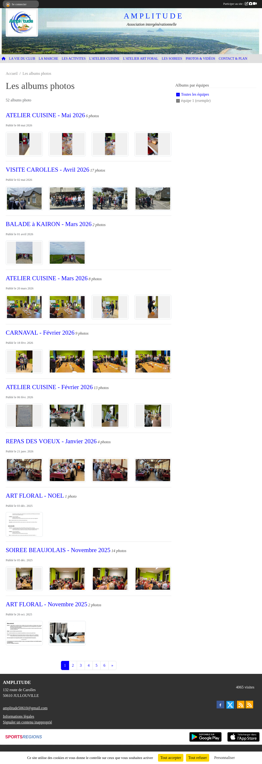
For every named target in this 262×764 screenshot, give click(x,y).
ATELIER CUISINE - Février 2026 (49, 387)
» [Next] (112, 665)
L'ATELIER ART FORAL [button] (140, 58)
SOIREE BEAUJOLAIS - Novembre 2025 (58, 550)
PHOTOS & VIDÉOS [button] (200, 58)
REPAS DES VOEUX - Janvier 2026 (51, 441)
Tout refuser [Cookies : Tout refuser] (197, 758)
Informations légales (18, 716)
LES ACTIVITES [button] (74, 58)
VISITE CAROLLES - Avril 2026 (47, 169)
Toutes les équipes (195, 95)
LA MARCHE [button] (48, 58)
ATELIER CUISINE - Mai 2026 (45, 115)
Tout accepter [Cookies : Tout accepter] (170, 758)
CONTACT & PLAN (233, 58)
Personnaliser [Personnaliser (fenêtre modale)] (224, 758)
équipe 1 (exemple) (196, 101)
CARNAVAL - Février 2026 (40, 332)
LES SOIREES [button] (172, 58)
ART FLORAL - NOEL (35, 495)
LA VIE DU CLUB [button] (22, 58)
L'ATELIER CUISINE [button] (104, 58)
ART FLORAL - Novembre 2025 (46, 604)
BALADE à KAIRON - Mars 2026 (49, 224)
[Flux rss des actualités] (241, 704)
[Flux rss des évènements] (249, 704)
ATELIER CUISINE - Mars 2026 (47, 278)
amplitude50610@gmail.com (25, 708)
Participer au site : (240, 4)
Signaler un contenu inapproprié (27, 722)
